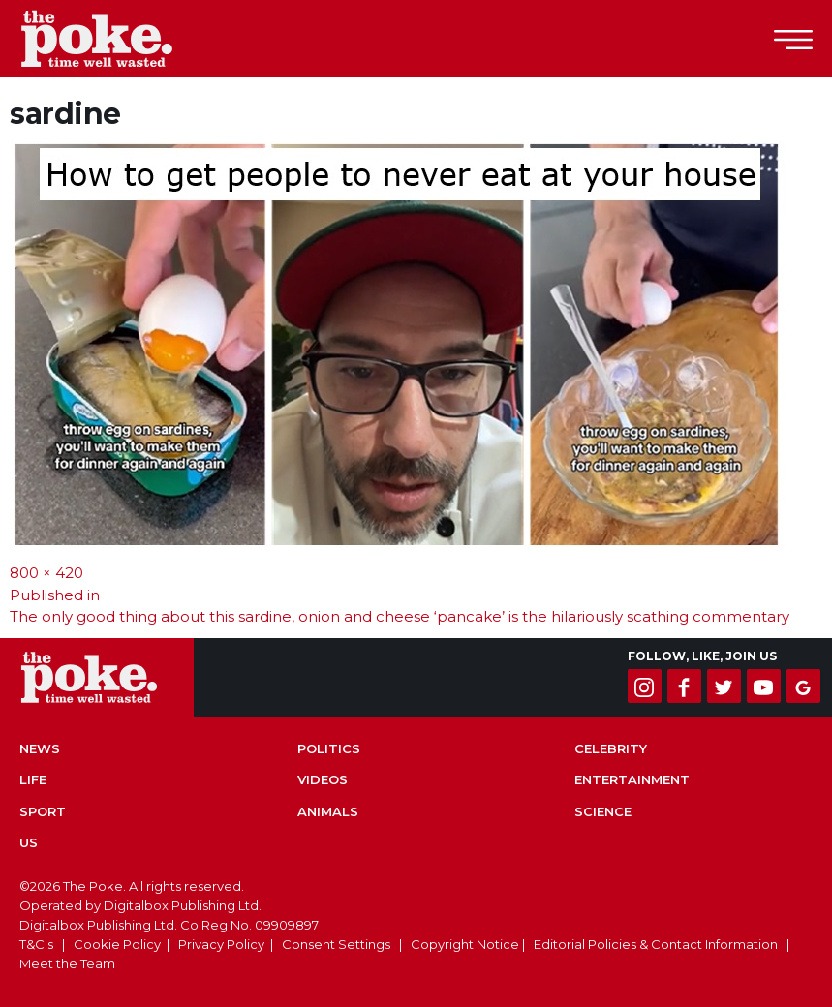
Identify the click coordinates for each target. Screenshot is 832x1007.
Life (32, 779)
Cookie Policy (117, 944)
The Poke (121, 38)
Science (603, 811)
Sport (42, 811)
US (28, 842)
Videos (322, 779)
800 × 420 (46, 573)
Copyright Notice (465, 944)
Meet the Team (67, 963)
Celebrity (610, 748)
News (39, 748)
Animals (327, 811)
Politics (328, 748)
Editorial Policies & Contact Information (656, 944)
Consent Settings (336, 944)
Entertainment (632, 779)
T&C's (36, 944)
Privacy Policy (221, 944)
